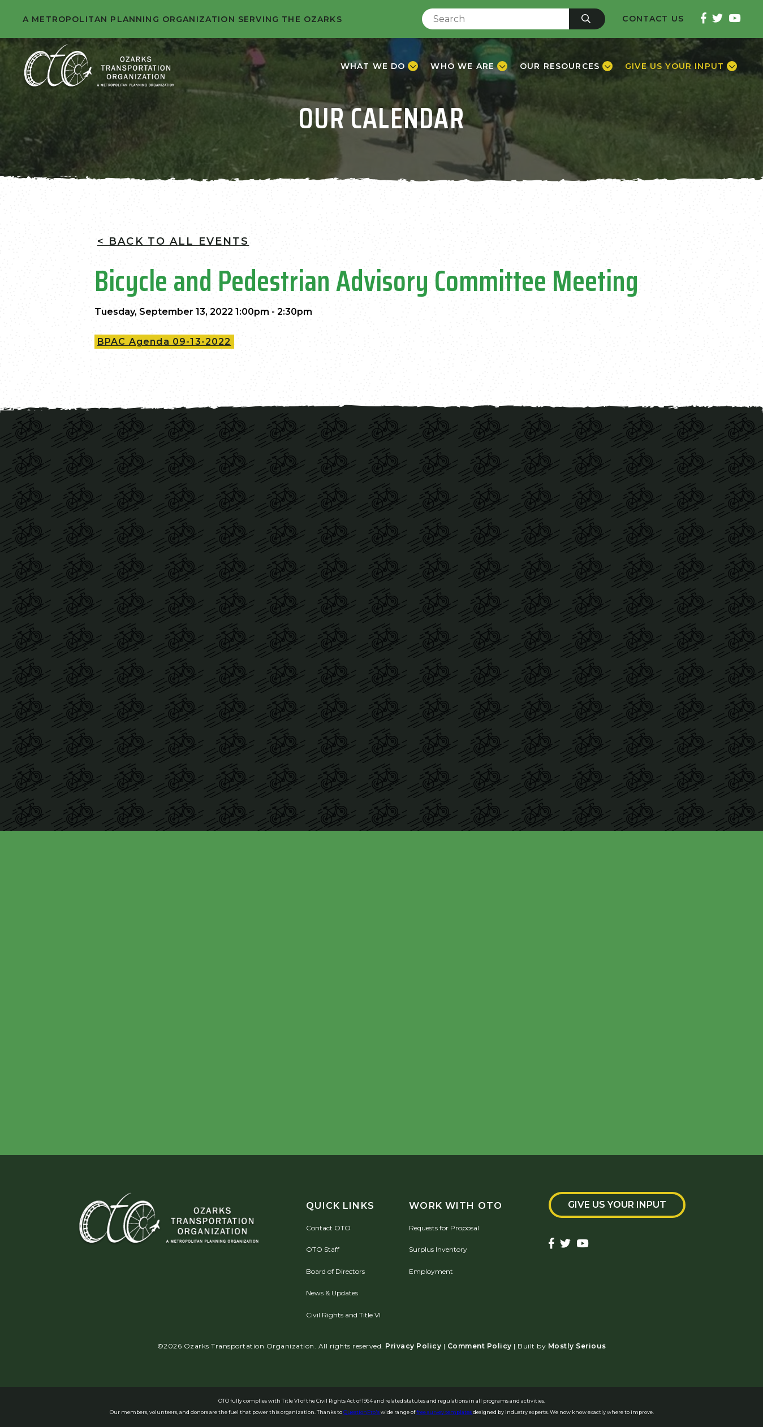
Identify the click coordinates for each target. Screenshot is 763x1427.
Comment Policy (479, 1346)
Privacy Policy (413, 1346)
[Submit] (587, 18)
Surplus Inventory (438, 1249)
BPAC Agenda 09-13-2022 (164, 341)
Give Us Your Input (617, 1204)
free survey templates (444, 1412)
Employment (431, 1271)
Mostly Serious (577, 1346)
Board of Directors (335, 1271)
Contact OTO (328, 1228)
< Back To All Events (173, 241)
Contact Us (653, 19)
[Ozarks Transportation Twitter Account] (717, 18)
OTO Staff (322, 1249)
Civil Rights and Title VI (343, 1315)
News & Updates (332, 1293)
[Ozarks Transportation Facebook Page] (703, 18)
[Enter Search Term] (495, 18)
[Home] (99, 66)
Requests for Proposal (444, 1228)
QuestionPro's (362, 1412)
